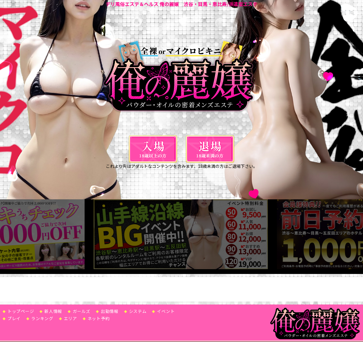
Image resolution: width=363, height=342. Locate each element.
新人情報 (53, 310)
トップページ (21, 310)
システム (138, 310)
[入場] (153, 149)
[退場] (210, 149)
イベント (166, 310)
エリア (70, 317)
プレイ (14, 317)
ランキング (42, 317)
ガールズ (81, 310)
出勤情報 (109, 310)
